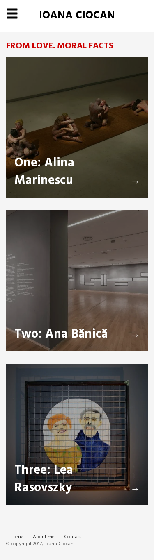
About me (44, 537)
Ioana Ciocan (77, 15)
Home (16, 537)
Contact (72, 537)
